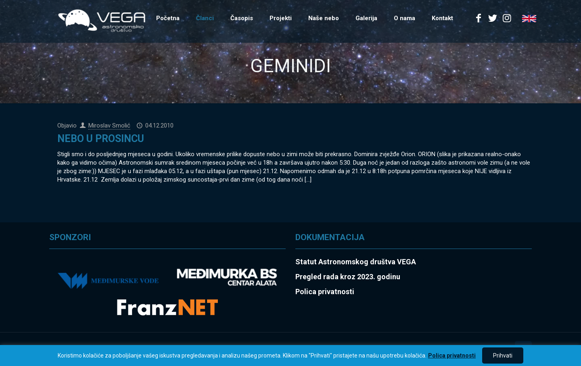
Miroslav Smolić (109, 125)
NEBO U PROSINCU (100, 138)
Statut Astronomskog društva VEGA (355, 261)
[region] (290, 355)
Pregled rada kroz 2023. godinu (347, 276)
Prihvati (502, 355)
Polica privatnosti (452, 355)
